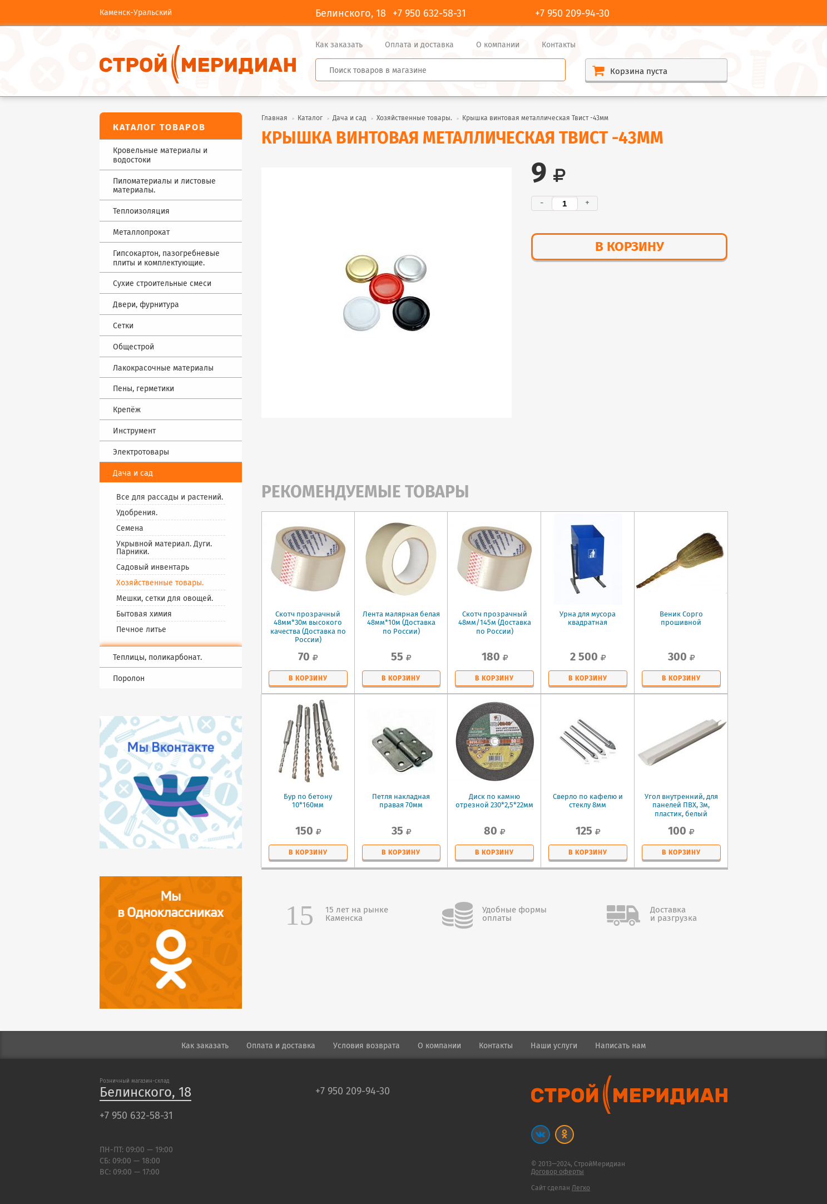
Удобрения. (136, 513)
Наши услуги (554, 1046)
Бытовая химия (144, 614)
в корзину (629, 247)
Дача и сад (350, 118)
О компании (497, 45)
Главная (274, 118)
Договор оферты (557, 1172)
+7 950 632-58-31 (429, 14)
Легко (581, 1188)
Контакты (559, 45)
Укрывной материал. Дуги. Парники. (164, 548)
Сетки (123, 326)
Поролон (129, 679)
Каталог (310, 118)
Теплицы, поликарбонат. (157, 658)
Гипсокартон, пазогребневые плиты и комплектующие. (166, 258)
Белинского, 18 (145, 1093)
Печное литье (141, 630)
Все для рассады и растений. (169, 497)
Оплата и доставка (419, 45)
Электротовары (141, 452)
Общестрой (133, 347)
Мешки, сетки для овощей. (164, 599)
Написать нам (620, 1046)
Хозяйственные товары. (160, 583)
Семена (129, 528)
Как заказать (339, 45)
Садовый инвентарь (152, 567)
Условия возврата (366, 1046)
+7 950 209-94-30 (572, 14)
